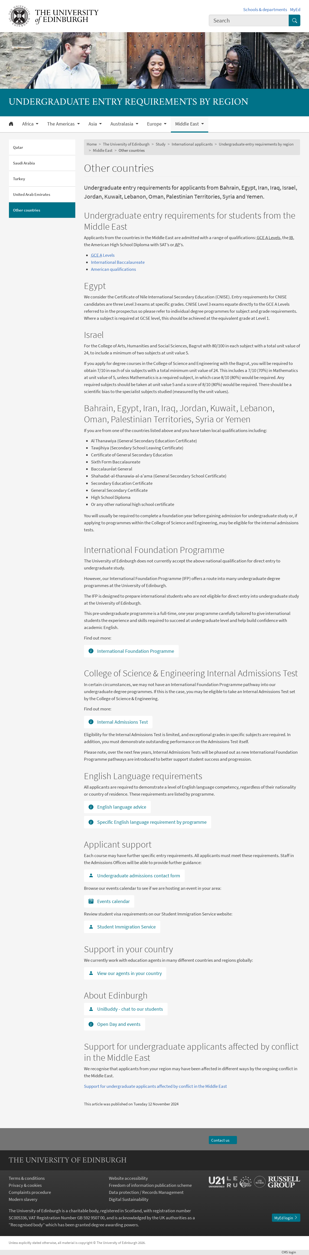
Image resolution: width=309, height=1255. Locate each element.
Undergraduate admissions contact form (134, 875)
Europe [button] (155, 124)
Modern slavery (23, 1199)
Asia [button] (93, 124)
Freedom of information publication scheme (150, 1185)
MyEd (295, 9)
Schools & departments (265, 9)
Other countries (26, 210)
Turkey (19, 178)
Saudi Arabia (24, 163)
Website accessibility (128, 1178)
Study (160, 144)
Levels (103, 255)
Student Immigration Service (122, 927)
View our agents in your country (125, 973)
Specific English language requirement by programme (148, 822)
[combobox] (249, 20)
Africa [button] (28, 124)
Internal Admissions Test (118, 722)
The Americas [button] (61, 124)
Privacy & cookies (25, 1185)
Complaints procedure (30, 1192)
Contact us (222, 1140)
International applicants (192, 144)
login (291, 1252)
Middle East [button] (187, 124)
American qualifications (113, 269)
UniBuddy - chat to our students (126, 1009)
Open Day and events (115, 1024)
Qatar (18, 147)
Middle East (102, 150)
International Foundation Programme (131, 651)
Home (92, 144)
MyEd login (286, 1217)
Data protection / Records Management (146, 1192)
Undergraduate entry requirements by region (256, 144)
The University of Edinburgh (126, 144)
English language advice (117, 807)
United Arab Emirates (31, 194)
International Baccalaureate (118, 262)
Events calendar (109, 901)
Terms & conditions (27, 1178)
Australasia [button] (122, 124)
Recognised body (27, 1225)
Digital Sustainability (128, 1199)
